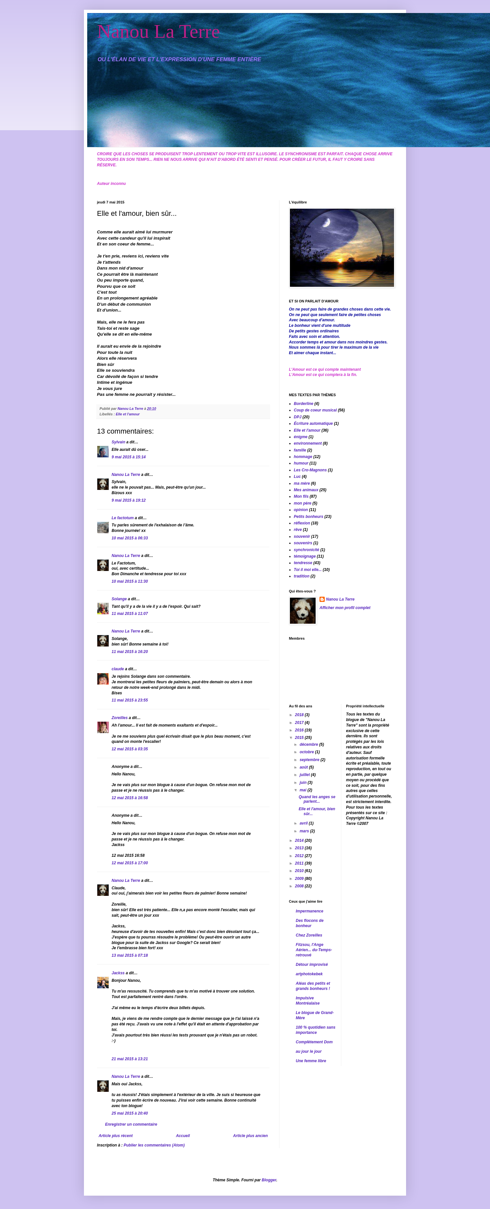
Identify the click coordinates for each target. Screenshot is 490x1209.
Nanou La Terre (158, 31)
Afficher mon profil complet (345, 607)
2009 (300, 878)
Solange (119, 599)
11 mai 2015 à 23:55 (130, 700)
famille (300, 450)
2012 (300, 856)
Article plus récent (116, 1135)
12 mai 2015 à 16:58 (130, 798)
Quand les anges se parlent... (317, 799)
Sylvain (118, 442)
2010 (300, 871)
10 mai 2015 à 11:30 (130, 581)
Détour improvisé (312, 964)
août (304, 767)
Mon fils (301, 496)
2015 (300, 737)
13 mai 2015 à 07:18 (130, 955)
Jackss (118, 973)
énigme (300, 437)
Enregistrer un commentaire (131, 1124)
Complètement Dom (314, 1042)
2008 (300, 886)
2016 (300, 730)
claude (118, 669)
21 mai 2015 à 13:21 (130, 1059)
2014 (300, 840)
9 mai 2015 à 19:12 (129, 500)
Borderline (303, 403)
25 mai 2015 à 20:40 (130, 1113)
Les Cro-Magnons (310, 470)
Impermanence (309, 911)
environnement (308, 443)
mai (303, 790)
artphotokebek (309, 974)
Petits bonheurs (308, 516)
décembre (309, 744)
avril (304, 823)
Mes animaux (306, 490)
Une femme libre (311, 1061)
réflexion (302, 523)
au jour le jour (308, 1051)
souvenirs (303, 543)
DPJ (297, 417)
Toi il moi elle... (308, 569)
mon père (302, 503)
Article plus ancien (250, 1135)
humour (301, 463)
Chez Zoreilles (309, 935)
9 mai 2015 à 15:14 (129, 457)
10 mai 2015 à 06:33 (130, 538)
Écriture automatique (313, 423)
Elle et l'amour (128, 414)
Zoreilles (120, 718)
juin (304, 782)
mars (305, 831)
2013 (300, 848)
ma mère (302, 483)
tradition (301, 576)
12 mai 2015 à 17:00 (130, 863)
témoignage (305, 556)
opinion (301, 509)
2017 (300, 722)
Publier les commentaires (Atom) (154, 1145)
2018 (300, 715)
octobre (307, 752)
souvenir (302, 536)
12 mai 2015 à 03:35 (130, 749)
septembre (310, 759)
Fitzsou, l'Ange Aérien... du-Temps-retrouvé (314, 949)
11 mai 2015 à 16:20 (130, 651)
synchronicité (306, 550)
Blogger (269, 1180)
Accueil (183, 1135)
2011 (300, 863)
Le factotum (123, 518)
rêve (298, 529)
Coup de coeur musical (315, 410)
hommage (303, 456)
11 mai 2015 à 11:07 (130, 613)
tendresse (303, 563)
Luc (297, 476)
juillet (305, 774)
